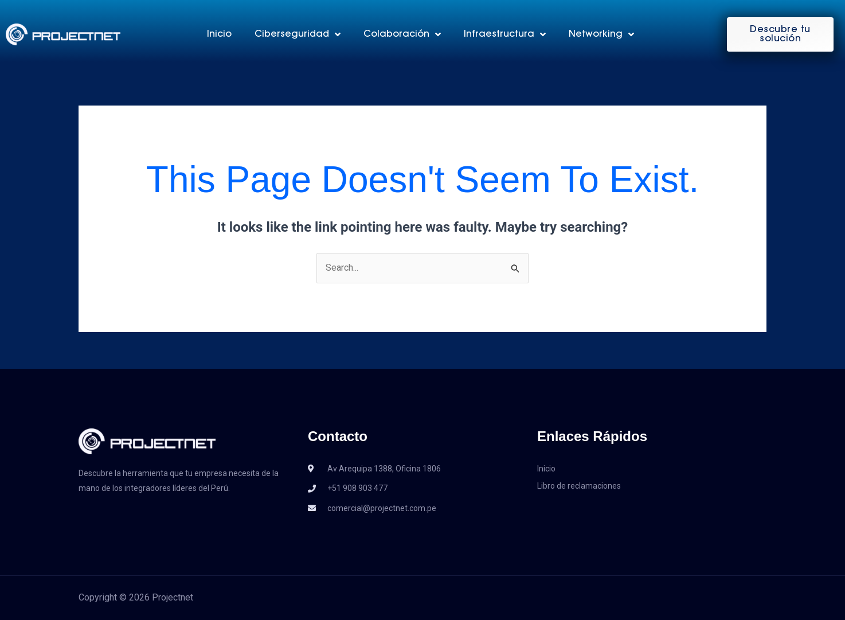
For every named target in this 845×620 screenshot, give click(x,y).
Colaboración (402, 34)
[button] (780, 34)
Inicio (219, 34)
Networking (601, 34)
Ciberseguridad (298, 34)
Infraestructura (505, 34)
